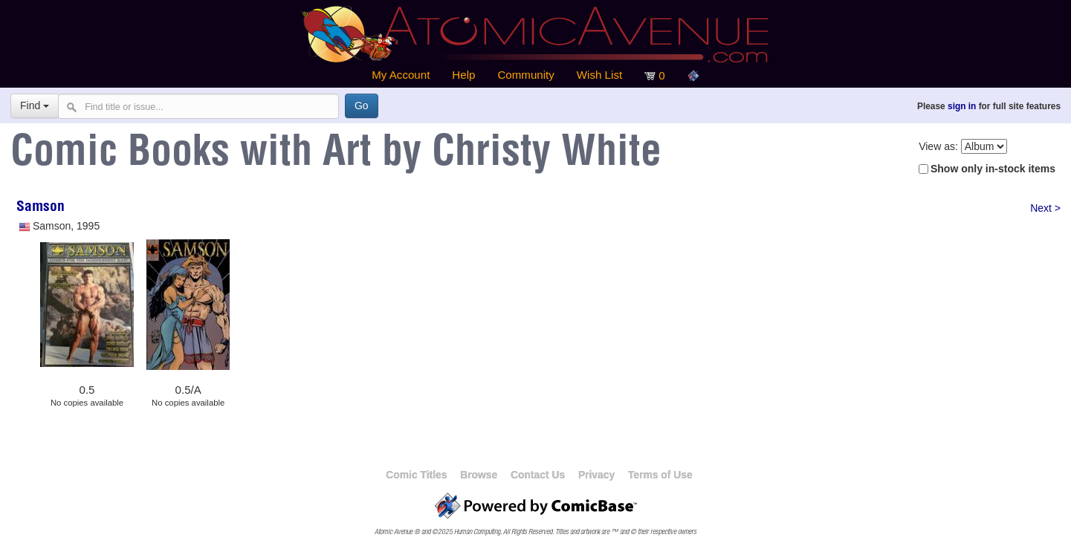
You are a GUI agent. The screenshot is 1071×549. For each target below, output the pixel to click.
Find (34, 105)
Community (525, 74)
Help (463, 74)
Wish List (599, 74)
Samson (40, 208)
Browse (478, 475)
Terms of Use (660, 475)
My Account (401, 74)
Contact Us (538, 475)
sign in (962, 106)
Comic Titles (416, 475)
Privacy (596, 475)
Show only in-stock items (993, 169)
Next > (1045, 208)
